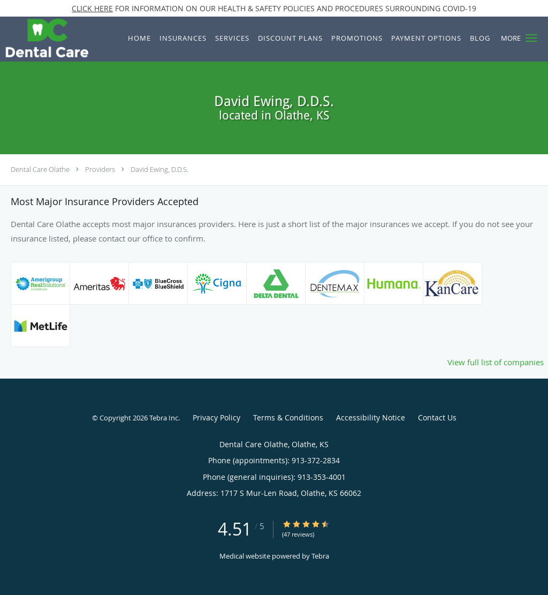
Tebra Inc (163, 418)
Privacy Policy (216, 417)
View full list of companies (495, 362)
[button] (531, 38)
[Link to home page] (44, 39)
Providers (100, 169)
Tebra (320, 556)
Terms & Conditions (288, 417)
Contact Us (437, 417)
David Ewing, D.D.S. (159, 169)
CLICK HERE (92, 8)
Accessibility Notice (370, 417)
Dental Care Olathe (40, 169)
